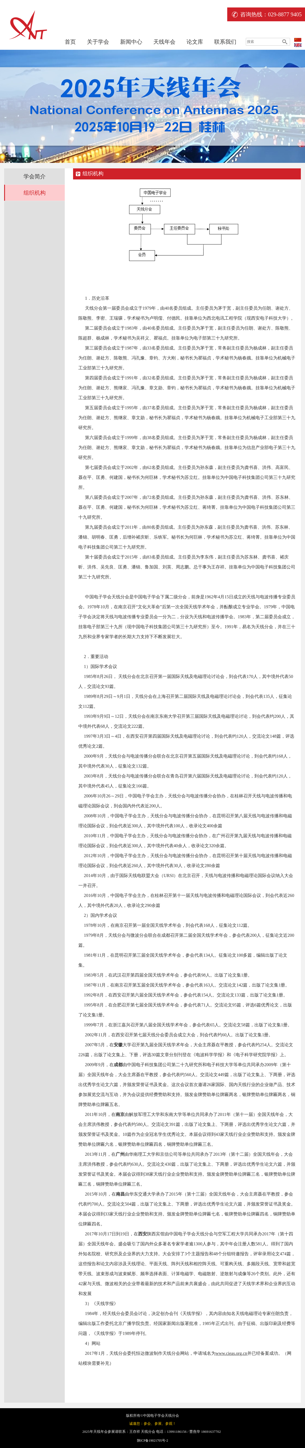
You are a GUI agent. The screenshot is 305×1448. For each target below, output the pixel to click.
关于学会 (98, 42)
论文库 (195, 42)
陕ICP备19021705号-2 (152, 1440)
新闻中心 (131, 42)
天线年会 (164, 42)
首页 (70, 42)
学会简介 (35, 176)
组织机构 (35, 193)
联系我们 (225, 42)
